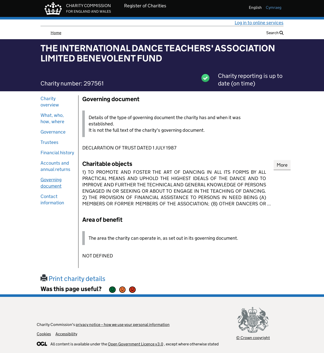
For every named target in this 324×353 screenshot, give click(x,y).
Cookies (44, 334)
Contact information (52, 199)
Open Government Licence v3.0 (135, 344)
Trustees (49, 142)
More (282, 165)
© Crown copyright (253, 337)
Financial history (57, 153)
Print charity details (72, 278)
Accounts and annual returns (55, 166)
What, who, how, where (52, 118)
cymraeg (273, 7)
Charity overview (49, 102)
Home (56, 32)
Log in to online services (259, 23)
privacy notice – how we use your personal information (123, 324)
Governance (53, 132)
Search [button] (275, 32)
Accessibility (66, 334)
